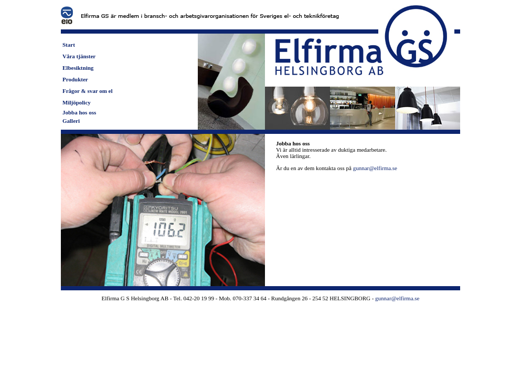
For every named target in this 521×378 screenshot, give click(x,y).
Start (68, 44)
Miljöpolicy (76, 102)
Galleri (71, 121)
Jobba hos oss (79, 112)
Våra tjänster (78, 56)
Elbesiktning (77, 68)
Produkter (75, 79)
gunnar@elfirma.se (375, 168)
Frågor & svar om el (87, 91)
